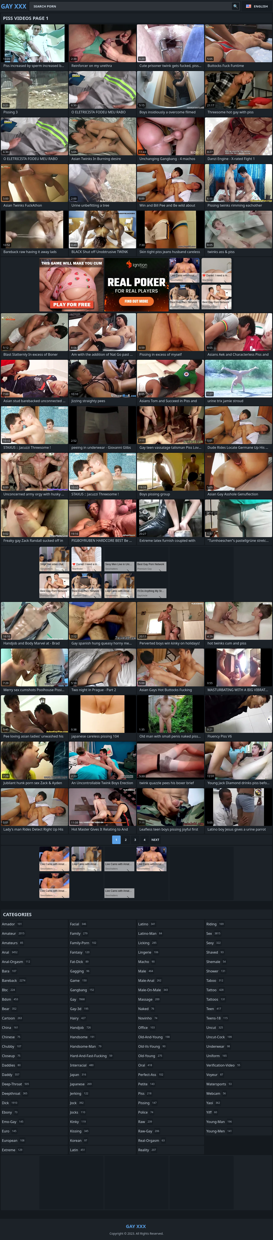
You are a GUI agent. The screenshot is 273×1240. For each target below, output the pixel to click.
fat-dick (80, 962)
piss (145, 1093)
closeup (11, 1056)
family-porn (83, 943)
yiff (212, 1112)
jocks (78, 1112)
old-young (150, 1056)
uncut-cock (219, 1037)
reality (147, 1150)
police (146, 1112)
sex (214, 933)
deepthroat (15, 1093)
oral (145, 1065)
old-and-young (154, 1037)
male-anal (150, 980)
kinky (78, 1122)
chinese (11, 1037)
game (79, 980)
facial (78, 924)
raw (145, 1122)
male (146, 971)
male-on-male (153, 990)
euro (10, 1131)
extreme (12, 1150)
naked (146, 1009)
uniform (217, 1056)
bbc (9, 990)
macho (147, 962)
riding (215, 924)
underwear (218, 1046)
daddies (12, 1065)
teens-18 (217, 1018)
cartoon (12, 1018)
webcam (216, 1093)
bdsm (10, 999)
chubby (12, 1046)
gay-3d (80, 1009)
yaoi (213, 1103)
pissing (148, 1103)
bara (9, 971)
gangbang (82, 990)
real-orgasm (152, 1140)
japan (78, 1074)
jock (77, 1103)
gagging (80, 971)
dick (10, 1103)
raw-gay (149, 1131)
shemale (216, 962)
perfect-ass (151, 1074)
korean (79, 1140)
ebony (10, 1112)
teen (214, 1009)
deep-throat (16, 1084)
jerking (79, 1093)
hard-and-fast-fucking (91, 1056)
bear (10, 1009)
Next (155, 840)
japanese (81, 1084)
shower (216, 971)
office (147, 1027)
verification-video (223, 1065)
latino (147, 924)
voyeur (215, 1074)
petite (147, 1084)
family (79, 933)
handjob (81, 1027)
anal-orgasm (16, 962)
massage (149, 999)
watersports (219, 1084)
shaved (215, 952)
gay (78, 999)
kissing (80, 1131)
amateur (13, 933)
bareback (14, 980)
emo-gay (13, 1122)
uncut (215, 1027)
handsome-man (86, 1046)
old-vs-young (152, 1046)
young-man (219, 1122)
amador (12, 924)
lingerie (148, 952)
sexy (214, 943)
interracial (82, 1065)
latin (78, 1150)
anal (10, 952)
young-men (219, 1131)
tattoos (216, 999)
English (261, 6)
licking (147, 943)
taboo (215, 980)
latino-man (150, 933)
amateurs (13, 943)
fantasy (80, 952)
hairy (78, 1018)
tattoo (215, 990)
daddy (11, 1074)
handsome (83, 1037)
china (10, 1027)
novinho (148, 1018)
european (13, 1140)
